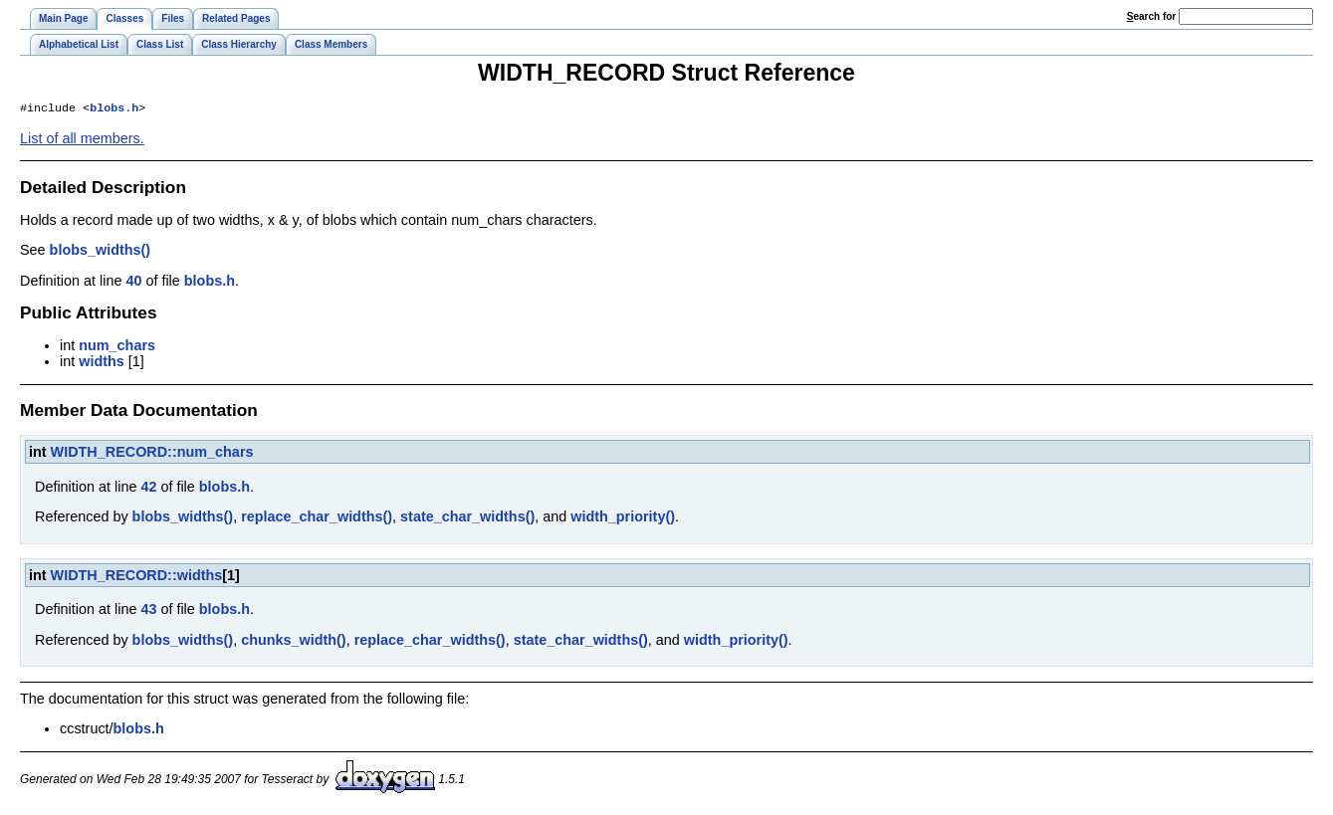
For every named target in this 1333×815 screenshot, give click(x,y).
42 (148, 489)
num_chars (117, 347)
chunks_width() (293, 642)
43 (148, 611)
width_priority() (622, 518)
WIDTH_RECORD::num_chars (152, 454)
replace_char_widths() (316, 518)
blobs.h (114, 109)
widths (101, 363)
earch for (1151, 16)
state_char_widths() (467, 518)
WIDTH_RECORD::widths (137, 577)
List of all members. (82, 140)
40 (133, 283)
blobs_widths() (100, 252)
